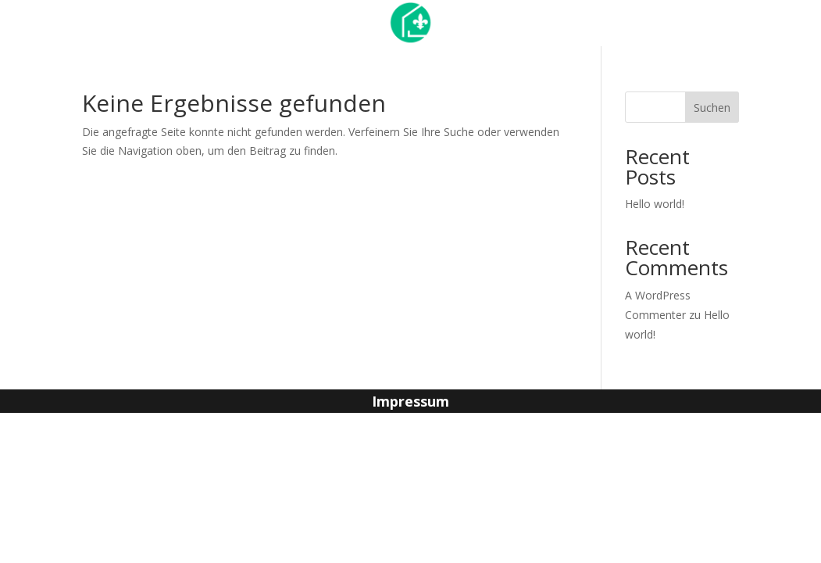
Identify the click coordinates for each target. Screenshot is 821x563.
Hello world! (654, 203)
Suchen (712, 107)
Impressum (410, 403)
